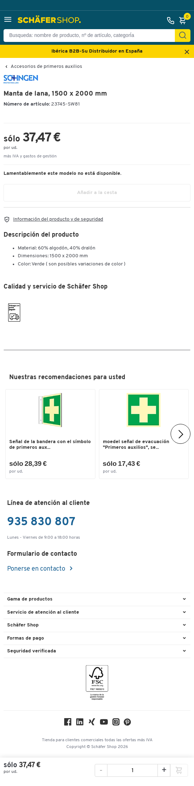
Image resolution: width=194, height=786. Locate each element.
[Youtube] (104, 724)
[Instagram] (116, 724)
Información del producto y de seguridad (58, 219)
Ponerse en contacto (37, 569)
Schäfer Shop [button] (23, 625)
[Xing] (92, 724)
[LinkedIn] (80, 724)
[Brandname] (21, 82)
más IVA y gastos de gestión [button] (30, 156)
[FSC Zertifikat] (97, 684)
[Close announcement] (187, 52)
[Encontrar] (182, 35)
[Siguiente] (180, 434)
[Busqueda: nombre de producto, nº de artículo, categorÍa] (92, 35)
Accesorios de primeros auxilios (46, 66)
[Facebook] (67, 724)
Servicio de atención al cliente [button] (43, 612)
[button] (8, 20)
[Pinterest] (127, 724)
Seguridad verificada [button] (31, 651)
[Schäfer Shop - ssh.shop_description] (50, 20)
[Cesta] (184, 20)
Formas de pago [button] (25, 638)
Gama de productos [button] (29, 599)
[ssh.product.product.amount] (132, 770)
